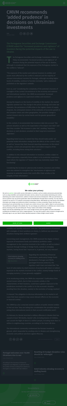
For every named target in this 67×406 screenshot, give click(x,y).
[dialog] (33, 203)
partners (11, 193)
